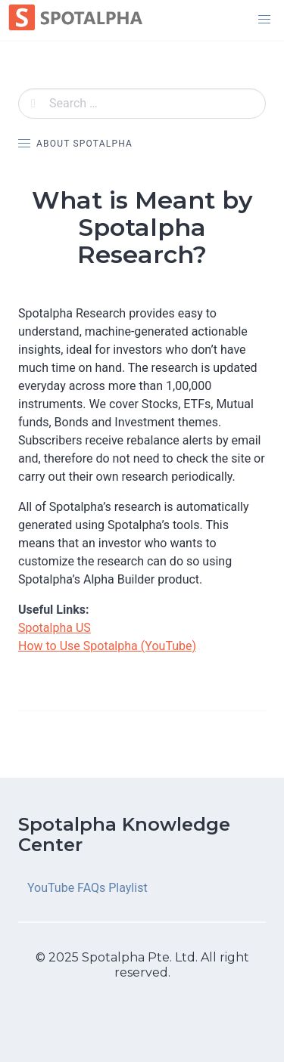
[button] (264, 19)
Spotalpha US (54, 628)
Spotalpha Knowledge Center (124, 834)
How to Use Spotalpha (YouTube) (107, 646)
